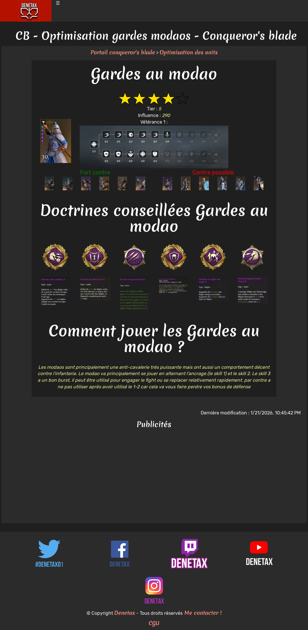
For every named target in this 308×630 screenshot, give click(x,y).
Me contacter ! (202, 612)
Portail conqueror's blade (123, 52)
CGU (154, 623)
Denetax (124, 612)
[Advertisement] (154, 477)
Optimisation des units (189, 52)
